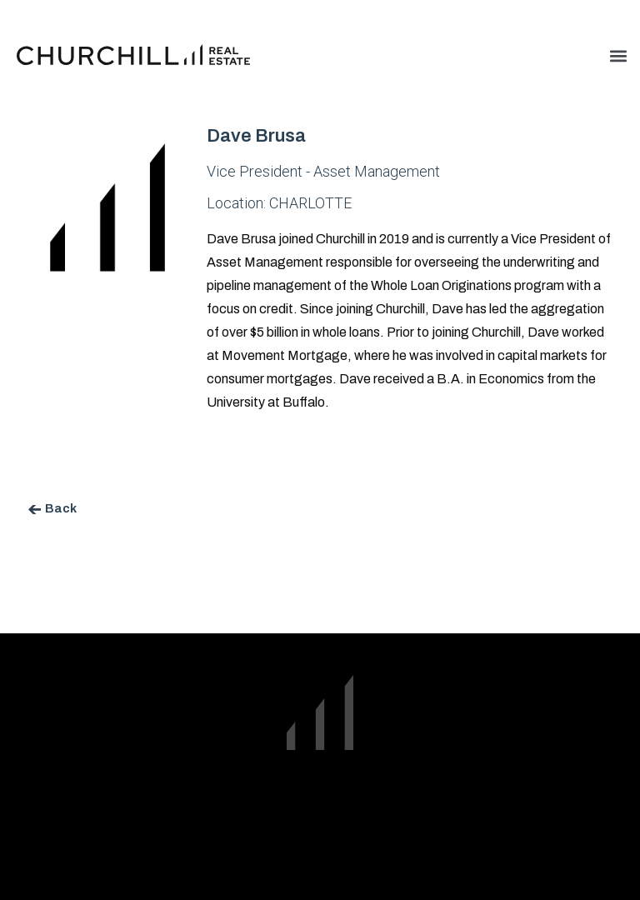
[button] (618, 55)
